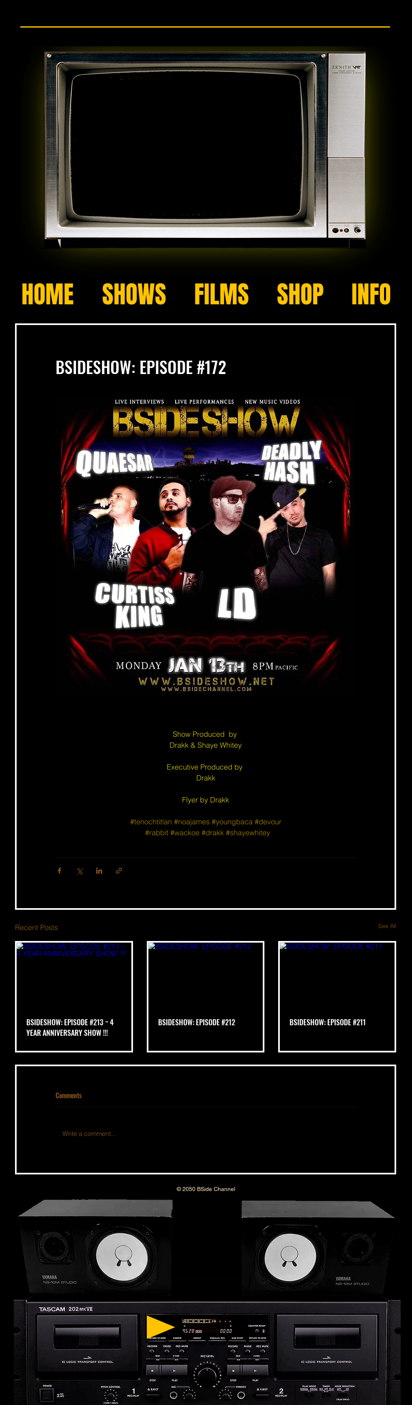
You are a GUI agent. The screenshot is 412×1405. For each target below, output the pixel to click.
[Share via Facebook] (59, 871)
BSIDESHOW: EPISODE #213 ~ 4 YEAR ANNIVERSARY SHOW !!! (70, 1027)
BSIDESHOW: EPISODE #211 (328, 1022)
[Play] (161, 1327)
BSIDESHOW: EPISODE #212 (196, 1022)
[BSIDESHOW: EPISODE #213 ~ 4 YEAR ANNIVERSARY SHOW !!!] (74, 975)
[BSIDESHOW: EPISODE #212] (205, 975)
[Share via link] (119, 871)
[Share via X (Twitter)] (79, 871)
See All (387, 926)
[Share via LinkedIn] (99, 871)
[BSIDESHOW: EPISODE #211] (337, 975)
